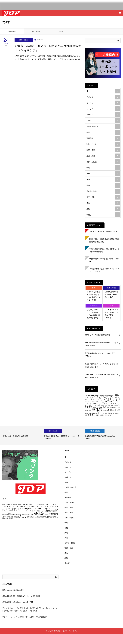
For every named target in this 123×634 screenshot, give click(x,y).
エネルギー (103, 103)
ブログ (103, 120)
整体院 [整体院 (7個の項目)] (97, 410)
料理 (103, 167)
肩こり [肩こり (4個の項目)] (101, 412)
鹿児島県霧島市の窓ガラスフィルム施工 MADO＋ (100, 354)
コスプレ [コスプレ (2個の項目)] (115, 397)
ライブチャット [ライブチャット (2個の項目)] (115, 405)
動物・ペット (103, 144)
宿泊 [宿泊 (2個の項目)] (111, 407)
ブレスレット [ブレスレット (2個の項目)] (116, 404)
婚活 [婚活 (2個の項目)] (108, 407)
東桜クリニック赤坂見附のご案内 (97, 335)
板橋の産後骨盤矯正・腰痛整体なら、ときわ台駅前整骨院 (104, 250)
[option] (20, 435)
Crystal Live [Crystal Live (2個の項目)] (91, 395)
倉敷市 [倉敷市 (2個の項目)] (95, 407)
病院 (103, 179)
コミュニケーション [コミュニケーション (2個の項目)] (20, 506)
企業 (103, 132)
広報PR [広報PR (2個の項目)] (115, 407)
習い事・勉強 (103, 191)
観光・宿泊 (103, 197)
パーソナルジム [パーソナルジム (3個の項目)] (104, 401)
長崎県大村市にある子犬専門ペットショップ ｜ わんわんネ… (104, 270)
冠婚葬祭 (103, 138)
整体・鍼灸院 (23, 40)
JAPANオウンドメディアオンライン (65, 631)
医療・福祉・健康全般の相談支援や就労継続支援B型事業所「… (104, 240)
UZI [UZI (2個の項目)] (101, 395)
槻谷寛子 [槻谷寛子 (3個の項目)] (116, 410)
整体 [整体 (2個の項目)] (90, 410)
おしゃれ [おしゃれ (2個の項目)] (105, 395)
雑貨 (103, 208)
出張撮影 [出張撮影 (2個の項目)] (99, 407)
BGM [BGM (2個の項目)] (86, 395)
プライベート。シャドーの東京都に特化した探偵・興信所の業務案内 (24, 617)
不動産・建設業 (103, 126)
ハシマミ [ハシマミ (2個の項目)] (51, 506)
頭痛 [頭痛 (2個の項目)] (86, 415)
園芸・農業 (103, 150)
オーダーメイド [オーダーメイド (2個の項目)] (91, 397)
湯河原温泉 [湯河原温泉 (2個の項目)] (88, 413)
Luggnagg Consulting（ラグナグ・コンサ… (104, 260)
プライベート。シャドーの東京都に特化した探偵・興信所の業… (101, 376)
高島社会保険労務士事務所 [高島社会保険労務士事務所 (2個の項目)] (104, 415)
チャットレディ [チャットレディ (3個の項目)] (110, 399)
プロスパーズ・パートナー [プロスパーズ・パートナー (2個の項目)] (92, 405)
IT (103, 91)
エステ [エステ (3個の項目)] (36, 504)
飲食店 (103, 214)
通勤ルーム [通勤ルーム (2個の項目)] (111, 413)
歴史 (103, 173)
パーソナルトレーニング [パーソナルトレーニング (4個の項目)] (101, 402)
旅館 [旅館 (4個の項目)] (109, 410)
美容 (103, 185)
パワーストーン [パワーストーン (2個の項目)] (92, 401)
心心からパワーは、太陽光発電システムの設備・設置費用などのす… (93, 314)
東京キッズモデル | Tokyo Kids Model (103, 231)
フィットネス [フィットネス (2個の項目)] (108, 404)
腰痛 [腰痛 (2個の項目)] (106, 413)
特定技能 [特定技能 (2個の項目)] (94, 413)
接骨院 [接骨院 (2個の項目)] (87, 410)
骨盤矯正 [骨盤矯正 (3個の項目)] (91, 415)
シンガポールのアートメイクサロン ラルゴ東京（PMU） (111, 314)
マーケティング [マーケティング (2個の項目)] (105, 405)
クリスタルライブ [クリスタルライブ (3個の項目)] (104, 397)
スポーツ (103, 114)
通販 (103, 203)
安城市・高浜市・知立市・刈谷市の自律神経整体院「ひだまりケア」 (48, 48)
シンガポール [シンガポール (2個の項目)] (99, 399)
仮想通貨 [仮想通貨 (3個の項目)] (88, 407)
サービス (103, 108)
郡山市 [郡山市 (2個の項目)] (117, 413)
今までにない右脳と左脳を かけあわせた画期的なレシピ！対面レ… (93, 296)
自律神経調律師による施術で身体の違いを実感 (111, 294)
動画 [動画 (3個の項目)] (105, 407)
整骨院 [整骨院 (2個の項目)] (105, 410)
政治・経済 (103, 156)
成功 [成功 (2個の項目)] (119, 407)
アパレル (103, 97)
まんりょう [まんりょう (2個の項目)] (111, 395)
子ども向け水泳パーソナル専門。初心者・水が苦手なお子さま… (101, 365)
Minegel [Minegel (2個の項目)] (97, 395)
